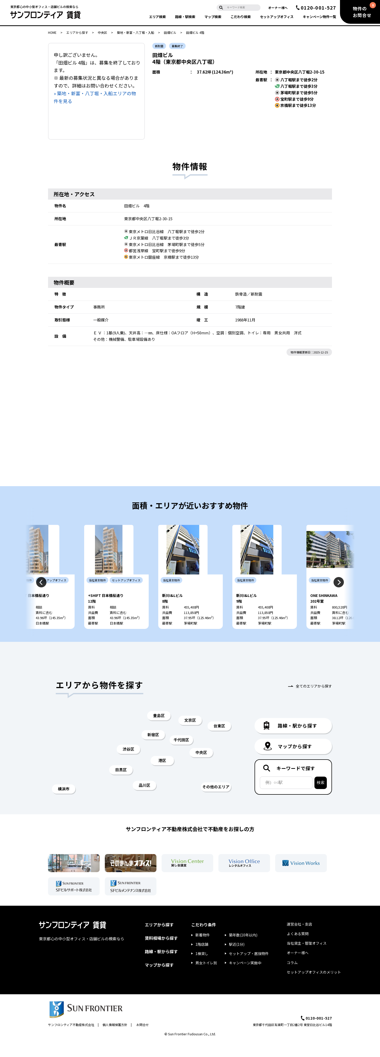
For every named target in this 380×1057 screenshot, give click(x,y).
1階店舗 (201, 959)
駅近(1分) (236, 959)
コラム (292, 977)
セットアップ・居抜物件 (249, 968)
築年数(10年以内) (243, 949)
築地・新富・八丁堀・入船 (135, 32)
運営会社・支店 (299, 939)
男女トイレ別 (206, 977)
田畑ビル (170, 32)
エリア (157, 16)
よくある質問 (297, 948)
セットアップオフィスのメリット (314, 987)
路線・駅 (185, 16)
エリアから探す (77, 32)
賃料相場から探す (161, 953)
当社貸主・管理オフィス (307, 958)
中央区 (102, 32)
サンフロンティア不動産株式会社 (71, 1040)
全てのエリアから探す (314, 701)
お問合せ (142, 1040)
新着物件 (202, 949)
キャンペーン (319, 16)
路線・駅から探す (161, 966)
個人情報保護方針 (114, 1040)
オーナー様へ (278, 7)
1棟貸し (201, 968)
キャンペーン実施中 (245, 977)
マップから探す (159, 980)
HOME (52, 32)
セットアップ (277, 16)
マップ (212, 16)
